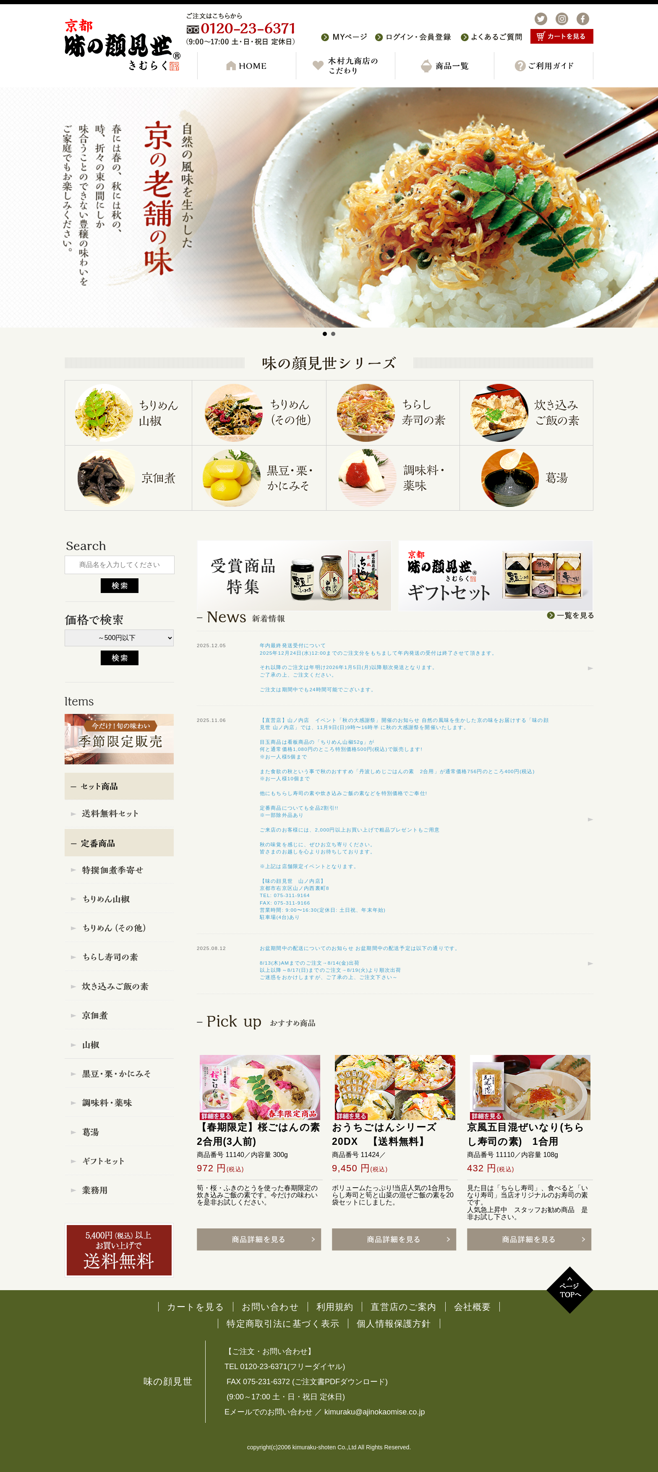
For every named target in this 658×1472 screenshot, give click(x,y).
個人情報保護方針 (394, 1323)
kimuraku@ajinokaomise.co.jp (374, 1412)
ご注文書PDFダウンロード (340, 1382)
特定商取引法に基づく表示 (283, 1323)
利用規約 (335, 1307)
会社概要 (472, 1307)
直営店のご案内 (403, 1307)
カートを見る (196, 1307)
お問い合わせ (270, 1307)
